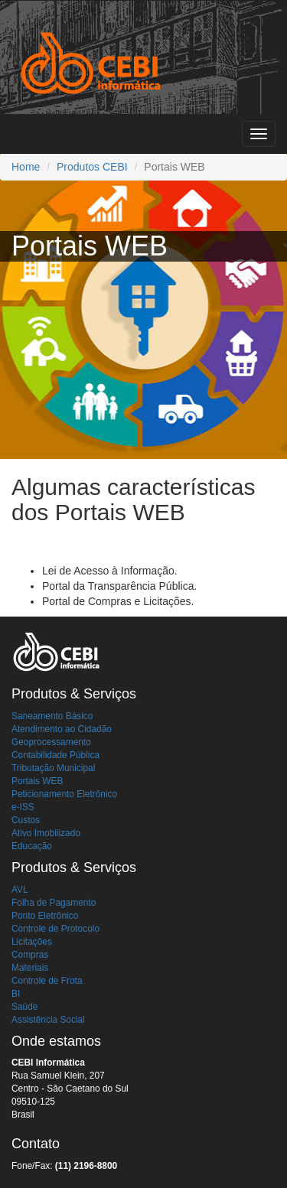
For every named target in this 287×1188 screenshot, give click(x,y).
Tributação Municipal (53, 768)
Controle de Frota (47, 980)
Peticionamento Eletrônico (64, 794)
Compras (29, 954)
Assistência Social (48, 1019)
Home (25, 167)
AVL (19, 889)
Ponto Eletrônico (44, 915)
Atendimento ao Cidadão (61, 729)
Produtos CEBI (92, 167)
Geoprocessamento (51, 742)
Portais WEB (37, 781)
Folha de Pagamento (53, 902)
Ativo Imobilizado (45, 833)
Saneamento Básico (52, 716)
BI (15, 993)
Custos (25, 820)
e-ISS (22, 807)
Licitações (31, 941)
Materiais (29, 967)
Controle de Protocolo (55, 928)
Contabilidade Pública (55, 755)
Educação (31, 846)
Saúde (24, 1006)
